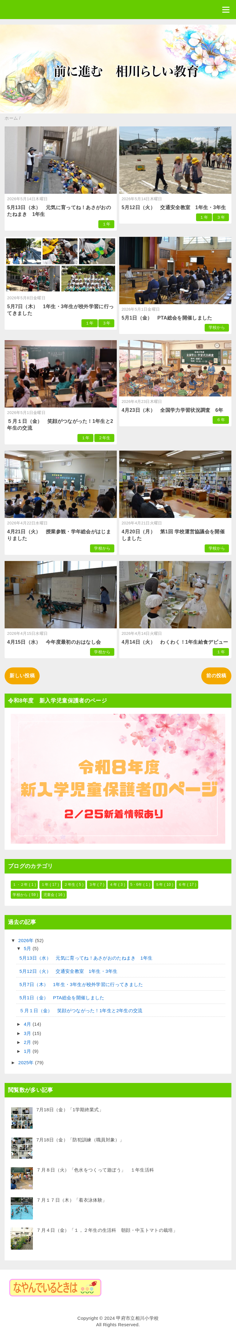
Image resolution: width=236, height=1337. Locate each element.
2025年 (26, 1062)
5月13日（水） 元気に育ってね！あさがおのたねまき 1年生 (85, 958)
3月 (28, 1033)
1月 (28, 1051)
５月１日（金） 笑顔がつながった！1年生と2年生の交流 (80, 1010)
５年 (159, 884)
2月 (28, 1042)
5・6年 (136, 884)
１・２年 (21, 884)
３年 (221, 217)
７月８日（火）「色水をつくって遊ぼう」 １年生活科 (95, 1169)
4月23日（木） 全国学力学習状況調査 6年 (172, 410)
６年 (221, 419)
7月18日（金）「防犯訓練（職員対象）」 (80, 1139)
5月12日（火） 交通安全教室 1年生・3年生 (174, 207)
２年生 (104, 438)
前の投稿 (216, 675)
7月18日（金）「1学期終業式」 (70, 1109)
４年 (113, 884)
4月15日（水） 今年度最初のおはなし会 (54, 642)
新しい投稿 (22, 675)
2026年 (26, 940)
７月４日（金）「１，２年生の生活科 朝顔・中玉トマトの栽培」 (107, 1230)
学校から (217, 327)
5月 (28, 948)
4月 (28, 1024)
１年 (106, 224)
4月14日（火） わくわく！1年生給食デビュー (175, 642)
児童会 (49, 895)
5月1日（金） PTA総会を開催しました (167, 317)
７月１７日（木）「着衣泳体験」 (71, 1200)
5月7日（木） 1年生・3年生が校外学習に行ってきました (81, 984)
